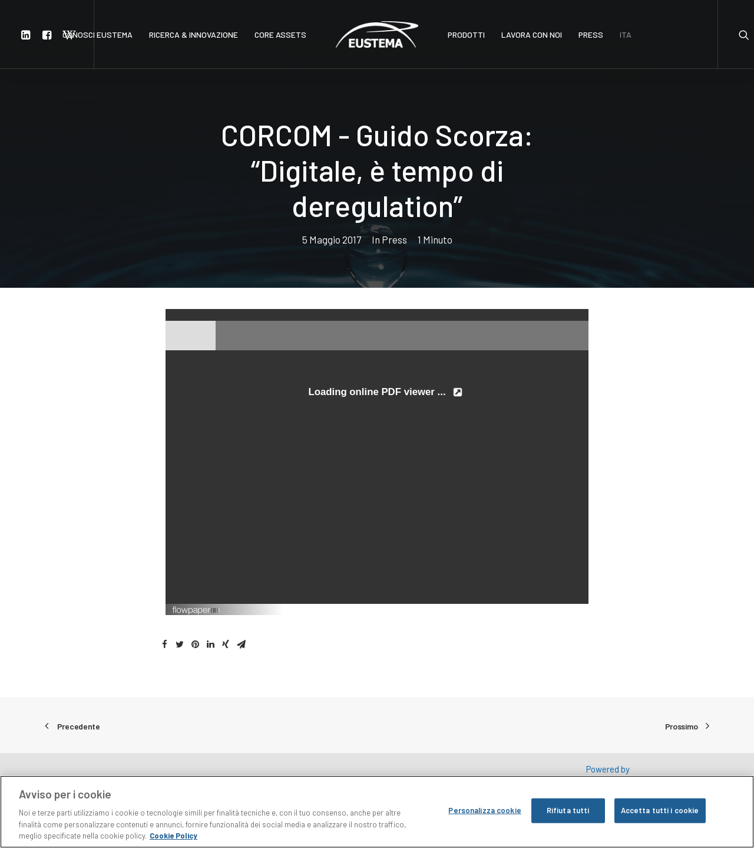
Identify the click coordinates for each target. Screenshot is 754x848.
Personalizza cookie (484, 811)
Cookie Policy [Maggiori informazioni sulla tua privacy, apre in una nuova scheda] (173, 837)
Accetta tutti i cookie (660, 811)
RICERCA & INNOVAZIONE (193, 34)
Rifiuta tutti (568, 811)
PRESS (590, 34)
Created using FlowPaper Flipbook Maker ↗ (526, 609)
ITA (625, 34)
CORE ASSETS (280, 34)
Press (394, 239)
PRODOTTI (466, 34)
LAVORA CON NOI (531, 34)
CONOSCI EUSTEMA (97, 34)
